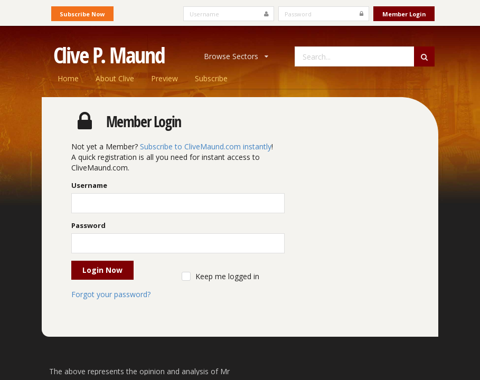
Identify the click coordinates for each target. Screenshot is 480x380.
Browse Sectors (236, 56)
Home (68, 78)
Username (89, 185)
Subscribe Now (82, 14)
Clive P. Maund (109, 55)
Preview (164, 78)
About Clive (115, 78)
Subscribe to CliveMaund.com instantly (205, 146)
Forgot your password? (110, 294)
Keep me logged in (227, 276)
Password (88, 225)
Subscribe (211, 78)
